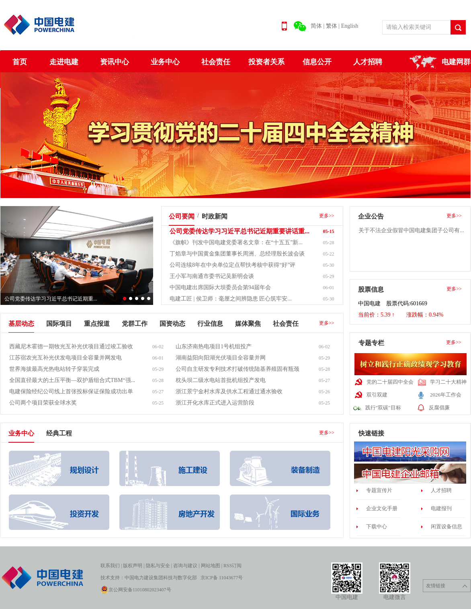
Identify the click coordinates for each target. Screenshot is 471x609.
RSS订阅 (232, 565)
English (349, 26)
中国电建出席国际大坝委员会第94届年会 (220, 287)
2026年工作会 (445, 395)
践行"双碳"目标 (383, 408)
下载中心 (376, 526)
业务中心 (165, 62)
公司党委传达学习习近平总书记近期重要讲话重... (239, 231)
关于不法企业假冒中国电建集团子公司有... (411, 230)
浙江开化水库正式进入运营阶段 (215, 403)
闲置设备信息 (446, 526)
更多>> (326, 216)
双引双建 (377, 395)
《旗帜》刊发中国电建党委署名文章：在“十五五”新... (236, 242)
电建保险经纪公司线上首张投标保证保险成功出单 (71, 391)
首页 (19, 62)
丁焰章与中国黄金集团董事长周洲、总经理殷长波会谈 (237, 254)
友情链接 (446, 586)
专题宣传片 (379, 490)
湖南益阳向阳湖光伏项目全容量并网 (221, 358)
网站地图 (210, 565)
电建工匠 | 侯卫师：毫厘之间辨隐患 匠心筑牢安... (231, 299)
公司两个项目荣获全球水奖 (43, 403)
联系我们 (110, 565)
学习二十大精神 (448, 382)
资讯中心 (114, 62)
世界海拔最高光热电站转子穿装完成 (54, 369)
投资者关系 (266, 62)
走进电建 (63, 62)
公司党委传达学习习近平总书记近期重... (50, 299)
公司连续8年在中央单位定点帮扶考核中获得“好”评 (232, 265)
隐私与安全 (158, 565)
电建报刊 (441, 508)
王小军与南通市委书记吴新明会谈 (212, 276)
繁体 (331, 26)
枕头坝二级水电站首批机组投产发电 (221, 380)
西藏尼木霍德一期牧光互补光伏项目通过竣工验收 (71, 346)
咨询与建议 (185, 565)
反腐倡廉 (439, 408)
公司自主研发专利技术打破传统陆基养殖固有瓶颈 (237, 369)
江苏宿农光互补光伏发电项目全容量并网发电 (65, 358)
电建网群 (456, 62)
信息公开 (317, 62)
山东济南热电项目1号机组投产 (214, 346)
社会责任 (215, 62)
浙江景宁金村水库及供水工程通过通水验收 (229, 391)
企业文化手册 (381, 508)
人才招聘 (367, 62)
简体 (316, 26)
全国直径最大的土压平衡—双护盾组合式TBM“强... (72, 380)
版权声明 (132, 565)
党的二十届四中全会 (390, 382)
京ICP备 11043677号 (222, 577)
